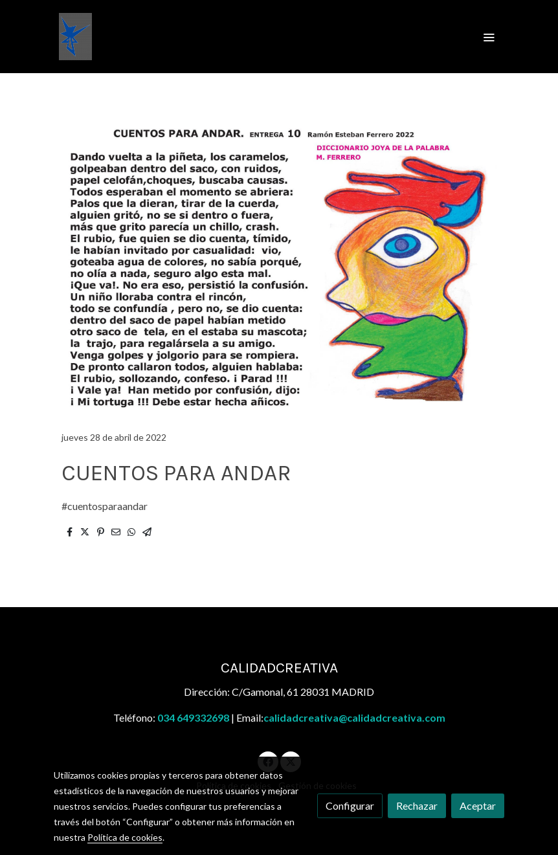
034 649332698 (193, 717)
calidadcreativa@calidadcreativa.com (354, 717)
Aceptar (478, 805)
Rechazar (417, 805)
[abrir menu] (489, 36)
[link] (75, 36)
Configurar (350, 805)
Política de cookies (124, 837)
